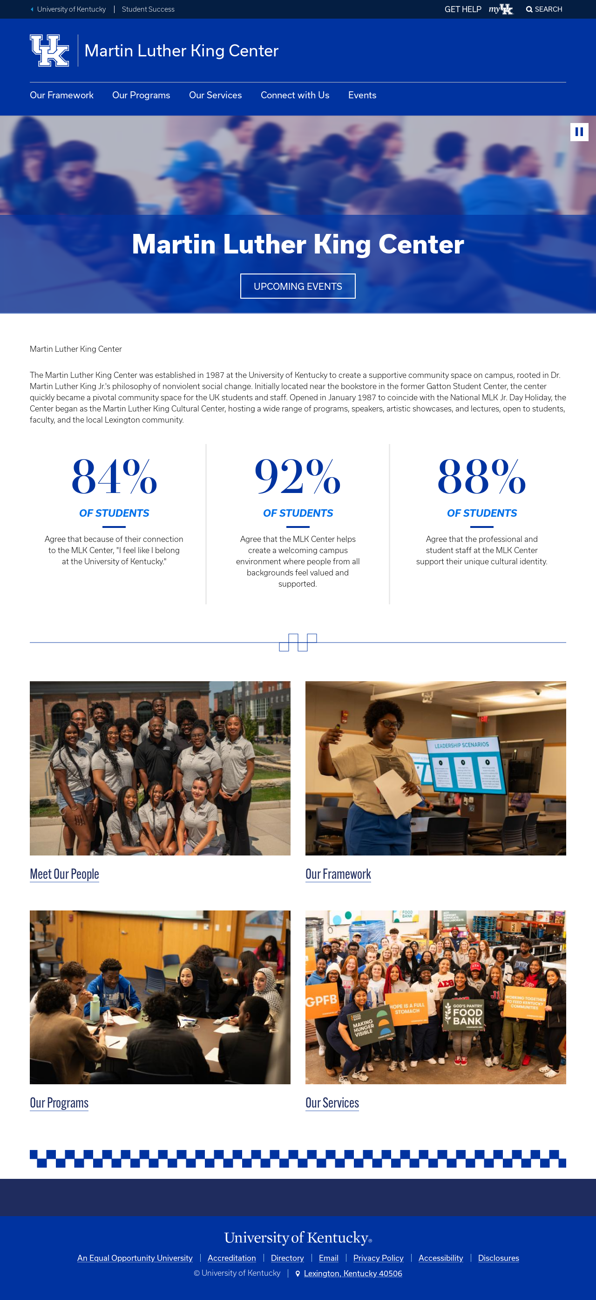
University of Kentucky (71, 9)
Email (329, 1257)
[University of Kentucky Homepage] (298, 1238)
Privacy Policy (378, 1257)
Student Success (148, 9)
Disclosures (498, 1257)
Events (362, 94)
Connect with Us (295, 94)
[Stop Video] (579, 132)
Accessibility (441, 1257)
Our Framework (62, 94)
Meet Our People (64, 875)
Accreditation (232, 1257)
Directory (287, 1257)
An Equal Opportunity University (135, 1257)
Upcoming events (298, 286)
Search (548, 9)
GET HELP (463, 9)
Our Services (215, 94)
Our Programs (141, 94)
